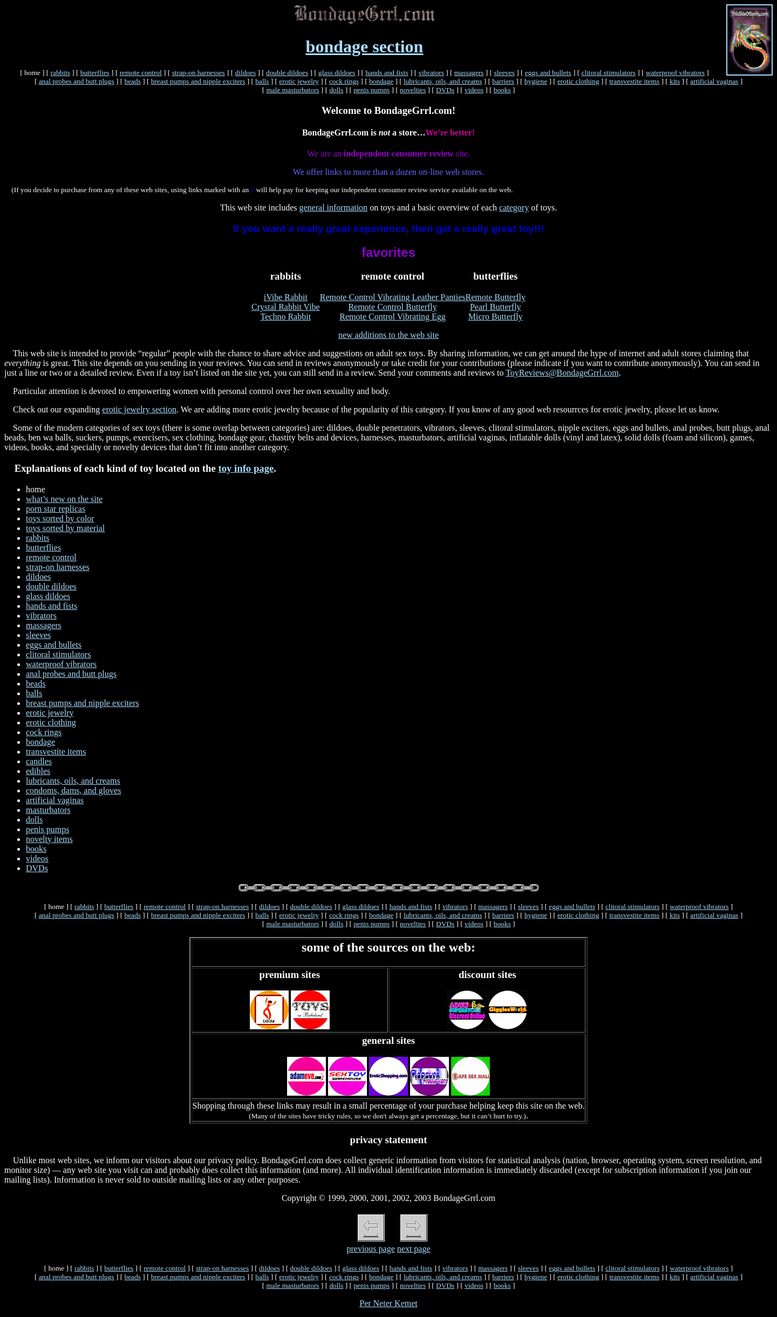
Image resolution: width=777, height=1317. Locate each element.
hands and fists (386, 73)
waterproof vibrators (675, 73)
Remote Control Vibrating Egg (392, 316)
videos (474, 90)
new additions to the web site (388, 335)
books (502, 90)
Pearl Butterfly (495, 306)
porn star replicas (55, 508)
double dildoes (287, 73)
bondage (381, 81)
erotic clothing (578, 81)
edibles (38, 771)
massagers (469, 73)
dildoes (245, 73)
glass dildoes (337, 73)
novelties (413, 90)
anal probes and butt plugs (76, 81)
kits (675, 81)
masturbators (48, 809)
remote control (141, 73)
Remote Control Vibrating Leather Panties (393, 297)
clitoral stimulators (609, 73)
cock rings (344, 81)
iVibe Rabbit (286, 297)
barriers (503, 81)
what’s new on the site (64, 499)
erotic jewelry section (139, 409)
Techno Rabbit (286, 316)
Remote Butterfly (496, 297)
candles (39, 761)
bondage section (365, 46)
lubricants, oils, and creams (443, 81)
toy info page (246, 468)
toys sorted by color (60, 518)
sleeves (504, 73)
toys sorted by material (65, 528)
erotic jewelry (299, 81)
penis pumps (371, 90)
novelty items (49, 839)
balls (262, 81)
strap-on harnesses (198, 73)
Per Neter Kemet (388, 1303)
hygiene (535, 81)
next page (414, 1248)
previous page (370, 1248)
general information (333, 207)
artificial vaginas (714, 81)
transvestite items (634, 81)
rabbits (60, 73)
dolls (336, 90)
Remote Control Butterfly (392, 306)
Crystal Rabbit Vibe (285, 306)
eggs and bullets (548, 73)
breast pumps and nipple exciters (198, 81)
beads (132, 81)
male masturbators (292, 90)
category (514, 207)
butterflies (95, 73)
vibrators (431, 73)
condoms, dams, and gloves (73, 790)
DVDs (445, 90)
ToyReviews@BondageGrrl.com (562, 372)
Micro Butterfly (495, 316)
